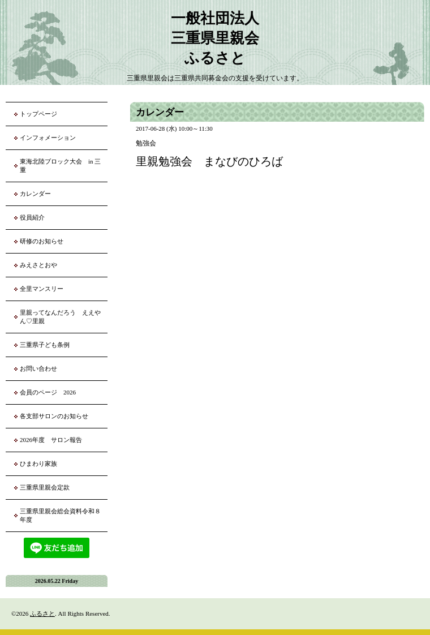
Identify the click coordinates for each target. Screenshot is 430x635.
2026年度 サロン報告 (51, 439)
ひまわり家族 (41, 463)
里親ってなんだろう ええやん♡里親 (60, 316)
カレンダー (35, 193)
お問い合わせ (38, 368)
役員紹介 (32, 217)
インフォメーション (48, 137)
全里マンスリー (41, 288)
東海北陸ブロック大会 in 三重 (60, 165)
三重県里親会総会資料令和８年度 (60, 515)
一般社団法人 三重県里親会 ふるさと (215, 38)
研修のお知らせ (41, 241)
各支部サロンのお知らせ (54, 416)
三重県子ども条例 (45, 344)
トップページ (38, 113)
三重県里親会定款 (45, 487)
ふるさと (42, 613)
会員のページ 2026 (48, 392)
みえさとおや (38, 264)
